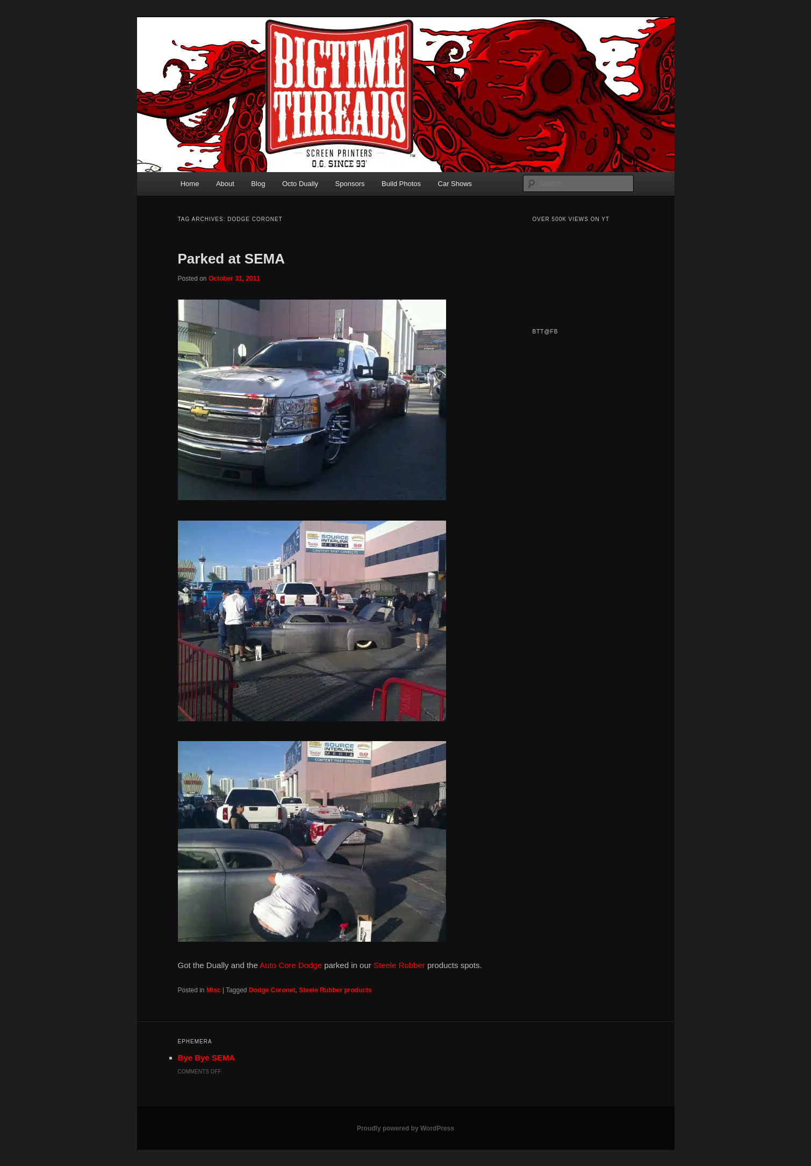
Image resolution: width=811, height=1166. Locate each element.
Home (190, 184)
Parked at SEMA (231, 259)
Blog (258, 184)
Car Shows (455, 184)
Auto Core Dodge (290, 965)
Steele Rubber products (335, 990)
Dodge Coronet (272, 990)
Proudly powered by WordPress (405, 1128)
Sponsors (350, 184)
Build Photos (401, 184)
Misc (213, 990)
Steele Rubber (399, 965)
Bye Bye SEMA (206, 1057)
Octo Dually (300, 184)
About (225, 184)
